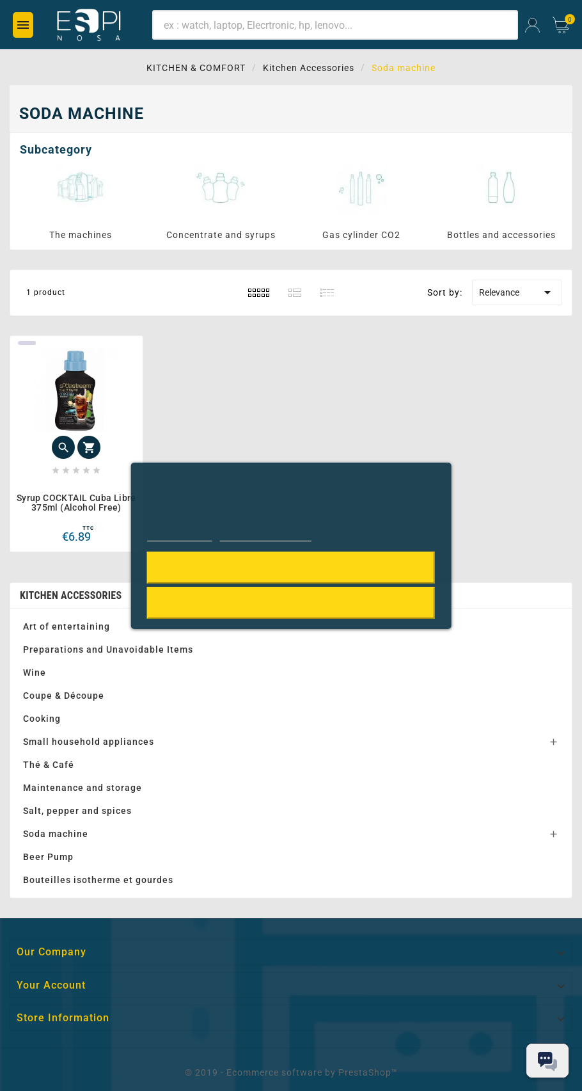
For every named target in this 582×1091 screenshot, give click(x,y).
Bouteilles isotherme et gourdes (98, 880)
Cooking (42, 718)
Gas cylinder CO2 (361, 235)
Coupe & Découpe (63, 695)
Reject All (291, 602)
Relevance (517, 292)
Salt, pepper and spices (77, 811)
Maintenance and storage (82, 788)
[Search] (335, 25)
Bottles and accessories (501, 235)
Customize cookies (265, 535)
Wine (34, 672)
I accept (291, 567)
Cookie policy (179, 535)
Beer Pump (48, 857)
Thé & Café (48, 765)
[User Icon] (532, 25)
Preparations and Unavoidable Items (108, 649)
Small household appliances (88, 742)
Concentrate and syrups (221, 235)
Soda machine (55, 834)
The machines (80, 235)
